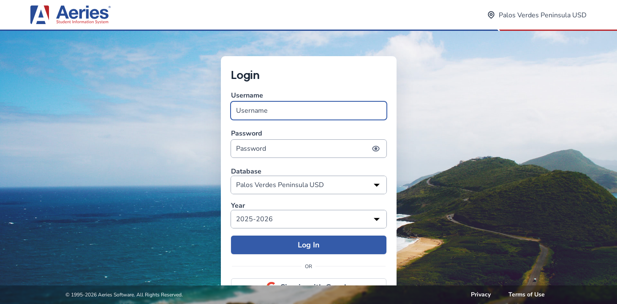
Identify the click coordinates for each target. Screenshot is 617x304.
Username (308, 105)
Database (246, 171)
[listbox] (308, 185)
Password (308, 143)
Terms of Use (526, 294)
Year (238, 205)
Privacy (481, 294)
